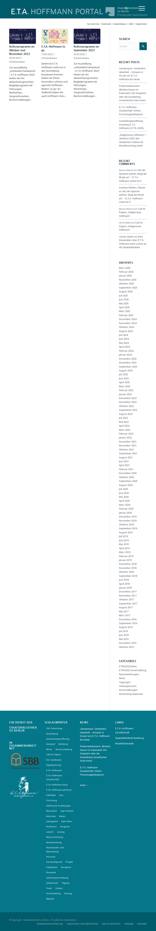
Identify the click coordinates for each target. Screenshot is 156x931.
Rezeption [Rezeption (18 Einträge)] (66, 867)
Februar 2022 (126, 433)
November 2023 (127, 362)
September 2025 (128, 287)
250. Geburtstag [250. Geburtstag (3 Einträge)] (54, 728)
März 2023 (124, 386)
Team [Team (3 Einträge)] (49, 888)
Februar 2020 (126, 508)
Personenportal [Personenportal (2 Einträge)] (54, 861)
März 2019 (124, 552)
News (122, 678)
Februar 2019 (126, 556)
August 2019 (126, 532)
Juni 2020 (124, 493)
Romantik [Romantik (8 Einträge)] (51, 872)
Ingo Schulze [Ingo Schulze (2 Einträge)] (67, 810)
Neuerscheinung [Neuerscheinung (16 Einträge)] (54, 837)
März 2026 (124, 268)
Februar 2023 (126, 390)
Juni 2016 (124, 635)
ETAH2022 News (128, 666)
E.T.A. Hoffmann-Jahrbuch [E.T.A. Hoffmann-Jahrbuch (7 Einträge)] (59, 789)
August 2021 (126, 457)
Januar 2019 (125, 560)
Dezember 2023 (127, 358)
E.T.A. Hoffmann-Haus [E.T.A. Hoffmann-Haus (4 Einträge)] (57, 784)
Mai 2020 (124, 496)
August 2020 (126, 485)
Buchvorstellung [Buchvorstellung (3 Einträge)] (64, 749)
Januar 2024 (125, 354)
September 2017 (128, 603)
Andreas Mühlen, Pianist (132, 187)
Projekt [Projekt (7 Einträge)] (69, 861)
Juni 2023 (124, 378)
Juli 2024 (123, 335)
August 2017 (126, 607)
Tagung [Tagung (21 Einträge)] (65, 882)
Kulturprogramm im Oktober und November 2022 (21, 50)
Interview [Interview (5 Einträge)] (51, 816)
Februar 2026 (126, 271)
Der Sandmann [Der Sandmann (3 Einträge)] (54, 759)
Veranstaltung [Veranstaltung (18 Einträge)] (53, 893)
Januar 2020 (125, 512)
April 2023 (124, 382)
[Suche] (125, 8)
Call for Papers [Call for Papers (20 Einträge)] (53, 754)
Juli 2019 (123, 536)
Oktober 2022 (126, 406)
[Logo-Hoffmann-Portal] (57, 14)
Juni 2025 (124, 299)
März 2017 (124, 615)
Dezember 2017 (127, 591)
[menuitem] (125, 8)
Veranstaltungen (128, 690)
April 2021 (124, 465)
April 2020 (124, 500)
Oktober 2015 (126, 647)
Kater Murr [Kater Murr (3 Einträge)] (66, 821)
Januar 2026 (125, 275)
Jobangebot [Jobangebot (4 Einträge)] (52, 821)
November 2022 (127, 402)
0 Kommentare (17, 61)
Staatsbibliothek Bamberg (129, 738)
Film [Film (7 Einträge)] (61, 795)
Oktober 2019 (126, 524)
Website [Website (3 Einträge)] (50, 898)
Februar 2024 (126, 350)
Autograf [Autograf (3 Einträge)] (50, 744)
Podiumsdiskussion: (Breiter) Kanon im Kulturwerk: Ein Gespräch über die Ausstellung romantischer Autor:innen (132, 93)
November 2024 (127, 323)
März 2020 (124, 504)
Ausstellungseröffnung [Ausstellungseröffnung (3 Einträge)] (57, 738)
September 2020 (128, 481)
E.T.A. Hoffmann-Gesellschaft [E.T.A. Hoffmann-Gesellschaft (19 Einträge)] (54, 777)
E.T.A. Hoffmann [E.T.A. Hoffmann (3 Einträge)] (54, 770)
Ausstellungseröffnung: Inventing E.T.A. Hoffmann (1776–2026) (131, 125)
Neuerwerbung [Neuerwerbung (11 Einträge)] (54, 842)
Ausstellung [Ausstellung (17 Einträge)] (52, 733)
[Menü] (142, 8)
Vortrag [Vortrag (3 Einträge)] (68, 893)
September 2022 (128, 410)
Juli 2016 (123, 631)
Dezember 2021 (127, 441)
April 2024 (124, 346)
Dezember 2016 (127, 619)
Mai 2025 (124, 303)
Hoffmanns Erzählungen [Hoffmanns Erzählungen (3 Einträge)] (58, 805)
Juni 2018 (124, 579)
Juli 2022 (123, 417)
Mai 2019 (124, 544)
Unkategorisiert (127, 686)
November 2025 (127, 279)
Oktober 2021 (126, 449)
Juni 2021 (124, 461)
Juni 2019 (124, 540)
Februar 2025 (126, 315)
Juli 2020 (123, 489)
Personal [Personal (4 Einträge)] (50, 856)
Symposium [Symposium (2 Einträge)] (52, 882)
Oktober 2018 (126, 571)
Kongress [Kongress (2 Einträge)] (65, 826)
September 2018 (128, 576)
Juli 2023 (123, 374)
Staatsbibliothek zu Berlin (23, 729)
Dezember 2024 (127, 319)
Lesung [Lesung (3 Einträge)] (60, 831)
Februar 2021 (126, 469)
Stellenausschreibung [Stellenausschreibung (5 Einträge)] (57, 877)
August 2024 (126, 331)
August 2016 (126, 627)
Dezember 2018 (127, 564)
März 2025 (124, 311)
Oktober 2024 (126, 327)
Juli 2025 (123, 295)
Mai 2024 (124, 342)
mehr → (84, 785)
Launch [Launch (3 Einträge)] (50, 831)
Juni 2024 (124, 338)
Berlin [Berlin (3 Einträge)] (49, 749)
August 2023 (126, 370)
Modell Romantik (124, 743)
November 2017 (127, 595)
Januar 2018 (125, 587)
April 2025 (124, 307)
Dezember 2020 (127, 473)
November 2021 (127, 445)
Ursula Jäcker (126, 236)
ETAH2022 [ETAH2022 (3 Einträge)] (51, 795)
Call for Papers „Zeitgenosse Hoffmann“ (132, 212)
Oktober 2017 (126, 599)
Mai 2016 (124, 639)
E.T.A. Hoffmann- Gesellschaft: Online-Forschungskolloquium (131, 111)
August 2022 (126, 414)
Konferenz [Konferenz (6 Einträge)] (51, 826)
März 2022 (124, 429)
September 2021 (128, 453)
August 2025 (126, 291)
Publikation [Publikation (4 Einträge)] (51, 867)
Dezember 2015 (127, 643)
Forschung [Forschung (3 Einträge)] (51, 800)
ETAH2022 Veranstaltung (132, 670)
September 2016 (128, 623)
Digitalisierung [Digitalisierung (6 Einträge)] (53, 765)
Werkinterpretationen (131, 694)
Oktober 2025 (126, 283)
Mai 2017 (124, 611)
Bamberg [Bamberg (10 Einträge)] (63, 744)
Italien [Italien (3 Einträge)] (62, 816)
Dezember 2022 (127, 398)
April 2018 (124, 583)
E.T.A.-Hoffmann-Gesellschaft (124, 730)
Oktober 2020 (126, 477)
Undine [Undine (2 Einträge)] (59, 888)
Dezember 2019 (127, 516)
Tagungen (125, 682)
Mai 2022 (124, 422)
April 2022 (124, 425)
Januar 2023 (125, 394)
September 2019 (128, 528)
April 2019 (124, 548)
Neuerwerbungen (129, 674)
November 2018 (127, 568)
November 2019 (127, 520)
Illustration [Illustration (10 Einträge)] (51, 810)
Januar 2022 (125, 437)
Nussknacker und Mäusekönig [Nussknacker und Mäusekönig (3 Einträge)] (55, 849)
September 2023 (128, 366)
